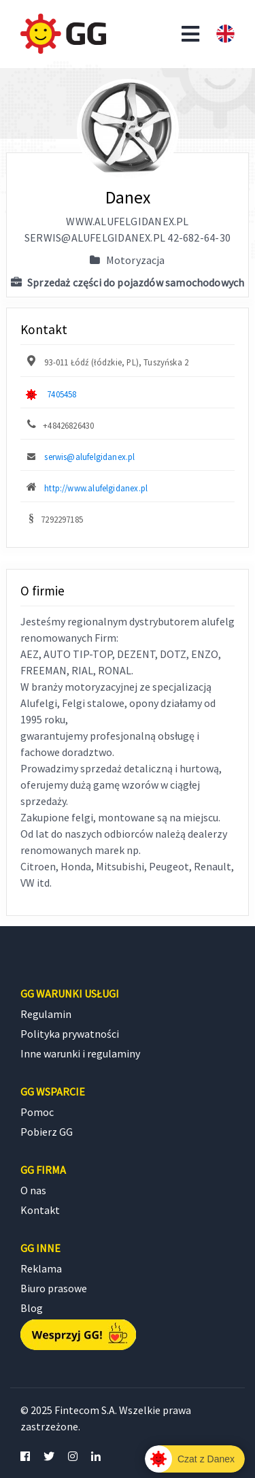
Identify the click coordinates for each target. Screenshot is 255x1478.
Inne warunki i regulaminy (80, 1053)
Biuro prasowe (53, 1288)
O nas (33, 1190)
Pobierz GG (46, 1131)
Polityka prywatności (69, 1033)
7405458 (61, 394)
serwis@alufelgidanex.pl (89, 456)
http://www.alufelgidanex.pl (96, 487)
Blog (31, 1308)
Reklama (41, 1268)
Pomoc (37, 1112)
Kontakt (40, 1210)
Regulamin (45, 1014)
